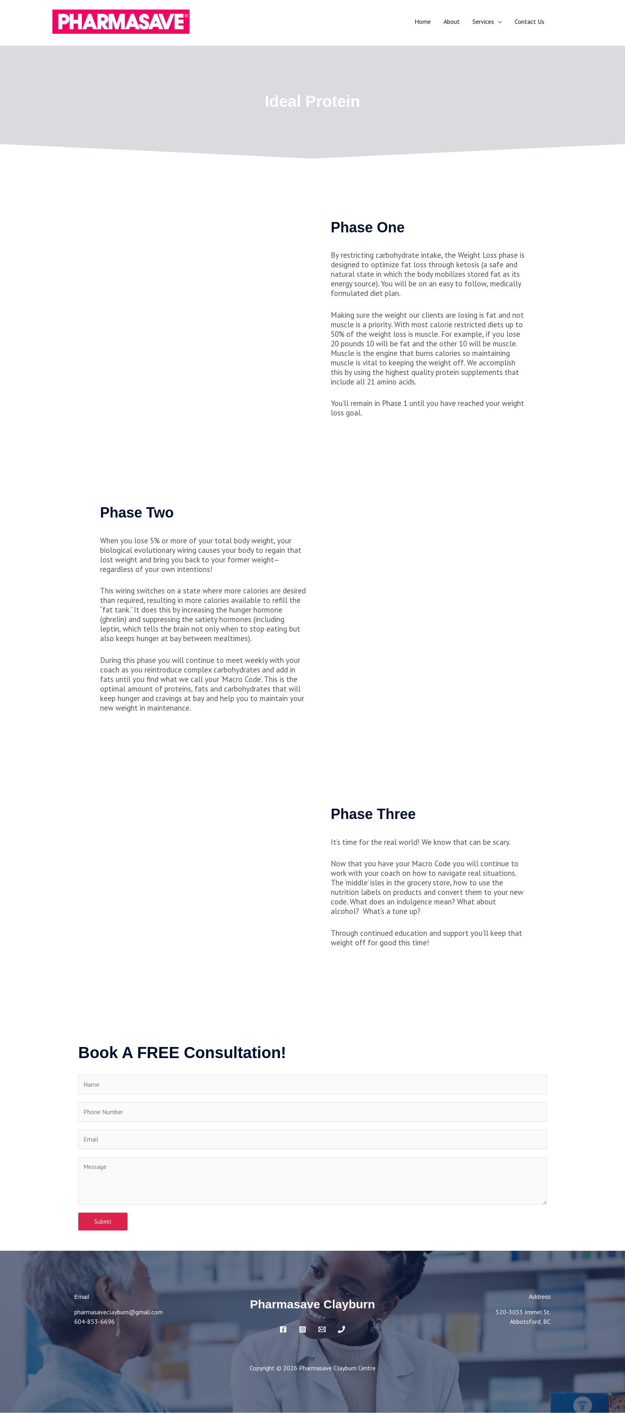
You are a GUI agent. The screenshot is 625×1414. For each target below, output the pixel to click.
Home (423, 21)
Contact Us (529, 21)
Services (483, 21)
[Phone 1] (341, 1330)
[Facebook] (283, 1330)
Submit (103, 1223)
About (452, 21)
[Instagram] (302, 1330)
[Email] (322, 1330)
